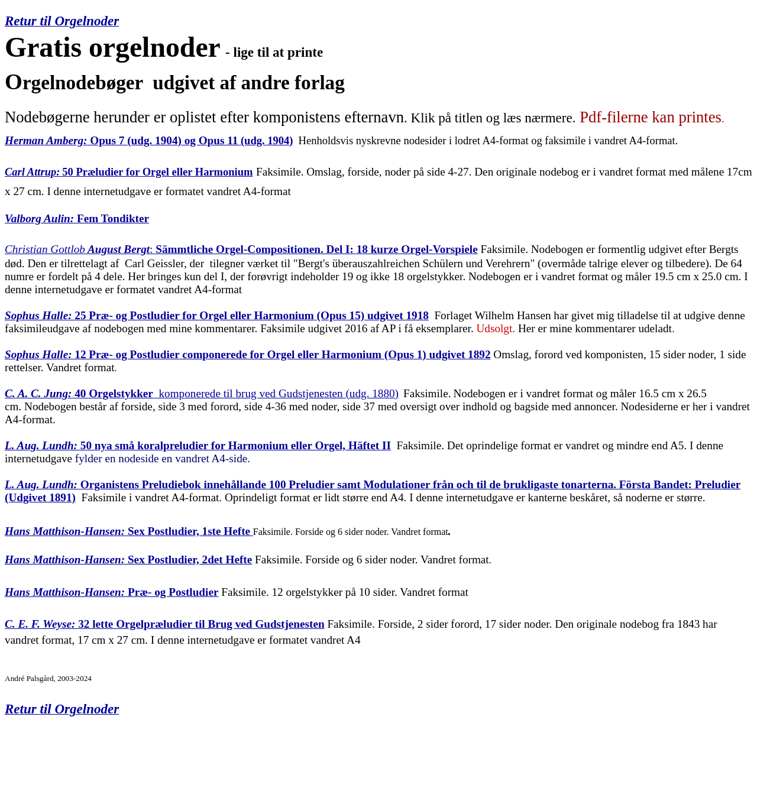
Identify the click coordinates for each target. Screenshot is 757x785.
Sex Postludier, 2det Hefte (188, 559)
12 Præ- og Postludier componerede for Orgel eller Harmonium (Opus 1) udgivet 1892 (281, 354)
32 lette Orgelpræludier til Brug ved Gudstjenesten (165, 624)
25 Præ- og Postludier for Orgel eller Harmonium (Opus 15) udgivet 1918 (252, 315)
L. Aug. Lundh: (41, 445)
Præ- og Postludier (171, 592)
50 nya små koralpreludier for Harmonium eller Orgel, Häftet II (234, 445)
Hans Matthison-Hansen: (65, 559)
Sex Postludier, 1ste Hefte (127, 531)
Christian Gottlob (45, 249)
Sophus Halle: (40, 315)
